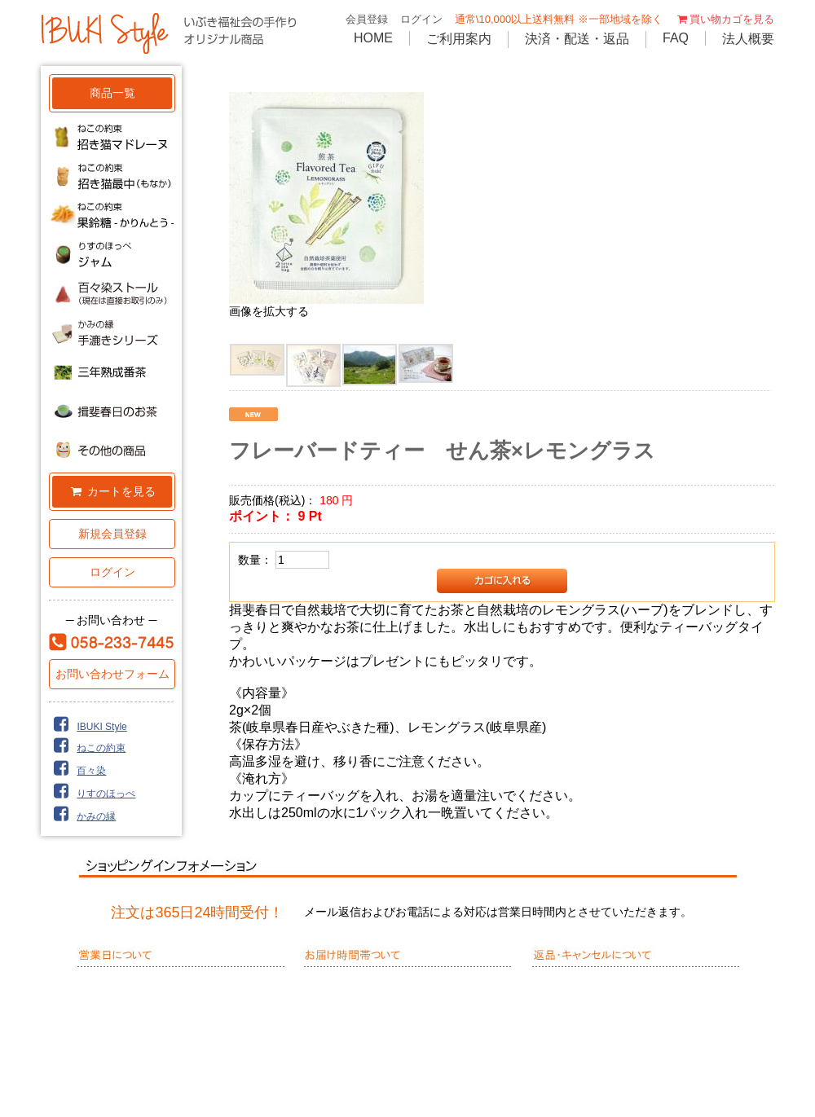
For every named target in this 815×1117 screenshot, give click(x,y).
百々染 (77, 770)
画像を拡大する (269, 311)
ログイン (421, 19)
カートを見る (112, 491)
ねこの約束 (87, 748)
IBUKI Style (88, 726)
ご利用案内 (458, 39)
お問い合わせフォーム (112, 673)
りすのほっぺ (92, 793)
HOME (373, 38)
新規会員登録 (112, 533)
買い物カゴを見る (724, 19)
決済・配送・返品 (577, 39)
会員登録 (367, 19)
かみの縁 (82, 816)
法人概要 (748, 39)
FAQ (676, 38)
